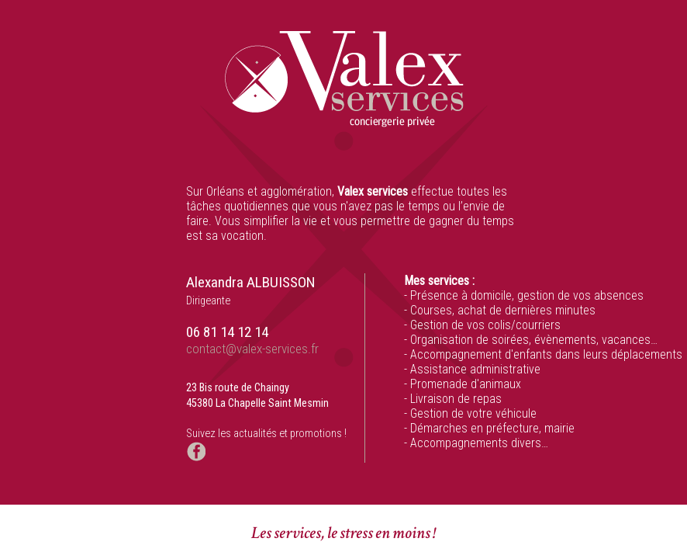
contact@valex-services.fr (252, 348)
